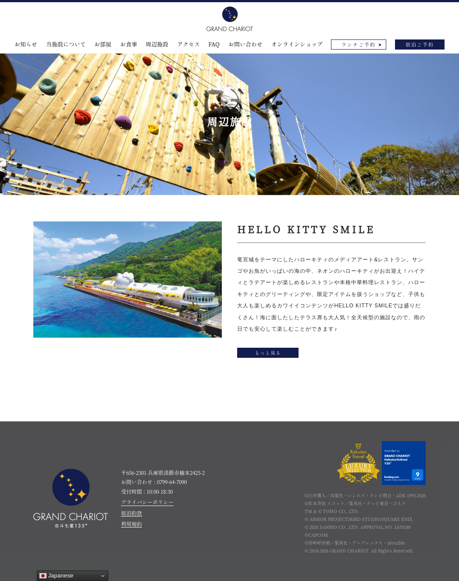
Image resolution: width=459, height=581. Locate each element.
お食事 (128, 44)
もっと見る (268, 352)
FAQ (214, 44)
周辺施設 (157, 44)
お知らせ (25, 44)
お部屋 (102, 44)
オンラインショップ (297, 44)
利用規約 (131, 524)
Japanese (56, 575)
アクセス (188, 44)
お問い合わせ (245, 44)
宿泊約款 (131, 513)
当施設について (66, 44)
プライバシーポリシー (147, 502)
